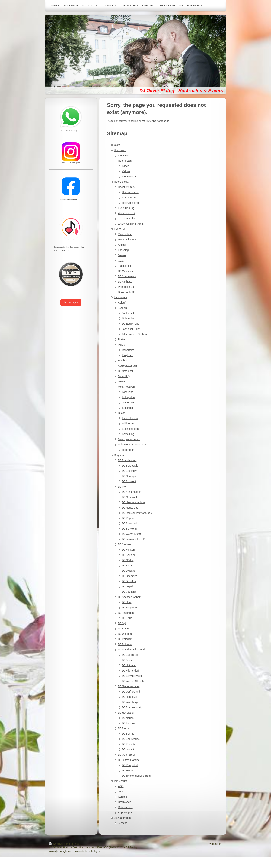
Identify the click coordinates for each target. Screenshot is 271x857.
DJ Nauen (128, 717)
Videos (126, 171)
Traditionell (124, 265)
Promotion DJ (126, 286)
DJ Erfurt (127, 618)
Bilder (125, 165)
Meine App (124, 381)
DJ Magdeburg (130, 607)
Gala (121, 260)
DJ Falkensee (130, 723)
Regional (119, 455)
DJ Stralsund (129, 523)
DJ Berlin (123, 628)
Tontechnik (128, 313)
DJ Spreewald (130, 465)
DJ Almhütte (125, 281)
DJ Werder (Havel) (133, 681)
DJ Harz (127, 602)
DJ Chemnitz (129, 575)
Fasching (123, 250)
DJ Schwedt (129, 481)
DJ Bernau (128, 733)
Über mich (120, 150)
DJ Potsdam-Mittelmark (131, 649)
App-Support (125, 812)
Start (117, 144)
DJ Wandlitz (129, 749)
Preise (122, 339)
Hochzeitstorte (130, 202)
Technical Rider (131, 328)
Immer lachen (130, 418)
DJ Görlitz (127, 560)
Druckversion (59, 843)
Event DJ (119, 229)
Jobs (121, 791)
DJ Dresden (129, 581)
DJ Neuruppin (130, 476)
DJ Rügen (128, 518)
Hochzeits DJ (121, 181)
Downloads (124, 801)
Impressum (120, 780)
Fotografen (128, 397)
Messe (122, 255)
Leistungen (120, 297)
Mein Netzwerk (127, 386)
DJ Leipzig (128, 586)
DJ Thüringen (126, 612)
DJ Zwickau (129, 570)
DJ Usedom (125, 633)
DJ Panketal (129, 744)
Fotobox (123, 360)
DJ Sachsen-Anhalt (129, 596)
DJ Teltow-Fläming (129, 759)
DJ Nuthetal (129, 665)
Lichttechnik (129, 318)
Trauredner (128, 402)
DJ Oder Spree (127, 754)
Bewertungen (130, 176)
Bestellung (128, 434)
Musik (121, 344)
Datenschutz (125, 807)
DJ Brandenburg (127, 460)
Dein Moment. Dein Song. (133, 444)
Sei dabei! (128, 407)
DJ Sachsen (125, 544)
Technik (122, 307)
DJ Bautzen (129, 554)
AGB (121, 786)
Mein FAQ (124, 376)
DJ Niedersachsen (128, 686)
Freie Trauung (126, 208)
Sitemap (75, 843)
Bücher (122, 413)
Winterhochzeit (127, 213)
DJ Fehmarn (125, 644)
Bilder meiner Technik (134, 334)
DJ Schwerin (129, 528)
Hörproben (128, 449)
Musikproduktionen (129, 439)
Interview (123, 155)
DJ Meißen (128, 549)
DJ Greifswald (130, 497)
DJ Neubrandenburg (134, 502)
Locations (127, 391)
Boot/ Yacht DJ (126, 292)
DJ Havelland (126, 712)
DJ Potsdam (125, 639)
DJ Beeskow (129, 470)
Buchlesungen (130, 428)
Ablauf (122, 302)
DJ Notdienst (125, 370)
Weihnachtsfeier (127, 239)
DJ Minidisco (125, 271)
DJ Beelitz (128, 660)
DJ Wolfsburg (130, 702)
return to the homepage (155, 120)
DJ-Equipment (130, 323)
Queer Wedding (127, 218)
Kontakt (122, 796)
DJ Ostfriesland (131, 691)
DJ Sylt (122, 623)
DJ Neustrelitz (130, 507)
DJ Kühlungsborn (132, 491)
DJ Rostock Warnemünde (137, 512)
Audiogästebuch (127, 365)
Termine (122, 823)
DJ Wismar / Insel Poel (135, 539)
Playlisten (127, 355)
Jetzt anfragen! (123, 817)
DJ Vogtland (129, 591)
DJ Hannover (129, 696)
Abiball (122, 244)
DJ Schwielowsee (132, 675)
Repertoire (128, 349)
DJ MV (122, 486)
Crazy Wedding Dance (131, 223)
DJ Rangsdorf (130, 765)
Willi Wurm (128, 423)
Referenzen (125, 160)
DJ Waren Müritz (132, 533)
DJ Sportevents (127, 276)
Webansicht (215, 843)
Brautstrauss (129, 197)
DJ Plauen (128, 565)
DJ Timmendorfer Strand (136, 775)
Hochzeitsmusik (127, 186)
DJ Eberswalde (131, 738)
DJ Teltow (127, 770)
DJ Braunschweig (132, 707)
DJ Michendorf (130, 670)
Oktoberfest (125, 234)
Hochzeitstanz (130, 192)
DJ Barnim (124, 728)
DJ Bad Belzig (130, 654)
